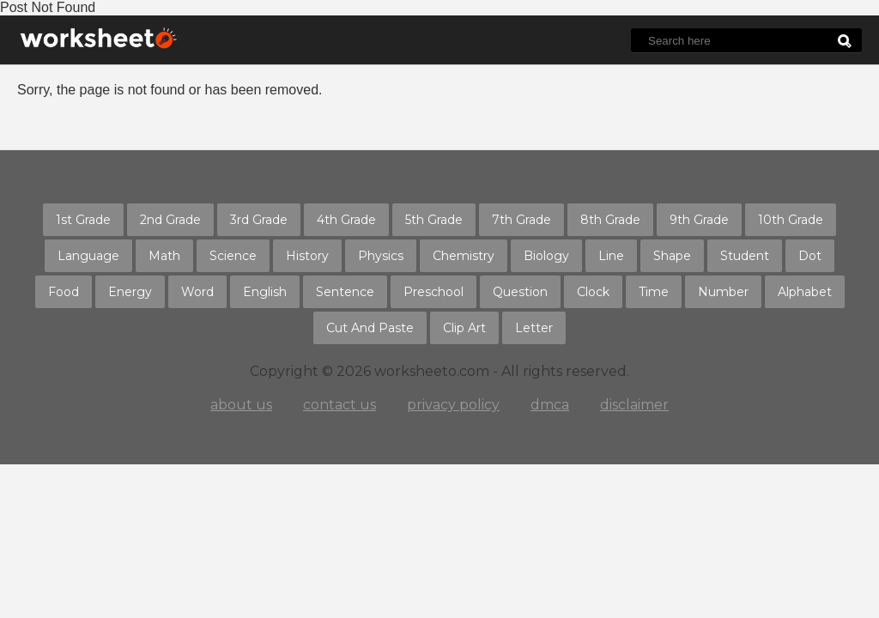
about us (241, 405)
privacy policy (453, 405)
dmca (549, 405)
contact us (339, 405)
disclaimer (634, 405)
